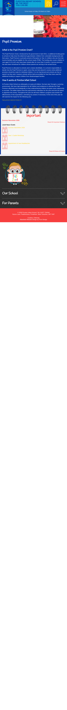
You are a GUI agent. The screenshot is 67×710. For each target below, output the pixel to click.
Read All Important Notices (56, 122)
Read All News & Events (57, 151)
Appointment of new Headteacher (19, 143)
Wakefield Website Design (28, 219)
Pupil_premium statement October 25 (11, 100)
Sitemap (36, 218)
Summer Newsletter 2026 (10, 120)
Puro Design (43, 219)
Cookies (30, 218)
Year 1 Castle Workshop (16, 135)
